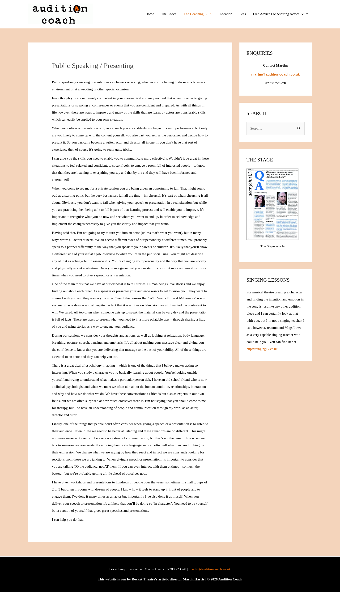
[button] (206, 14)
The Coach (168, 14)
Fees (242, 14)
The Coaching (196, 14)
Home (149, 14)
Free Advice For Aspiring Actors (278, 14)
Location (226, 14)
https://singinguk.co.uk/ (263, 349)
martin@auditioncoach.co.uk (210, 569)
